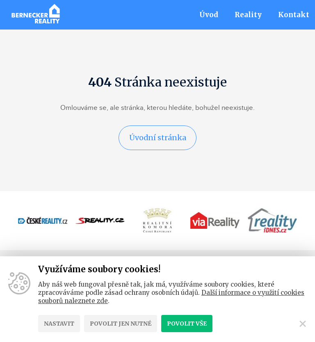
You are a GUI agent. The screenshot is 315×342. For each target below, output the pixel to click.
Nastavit (59, 323)
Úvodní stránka (157, 137)
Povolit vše (187, 323)
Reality (248, 14)
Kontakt (293, 14)
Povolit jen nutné (120, 323)
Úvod (208, 14)
